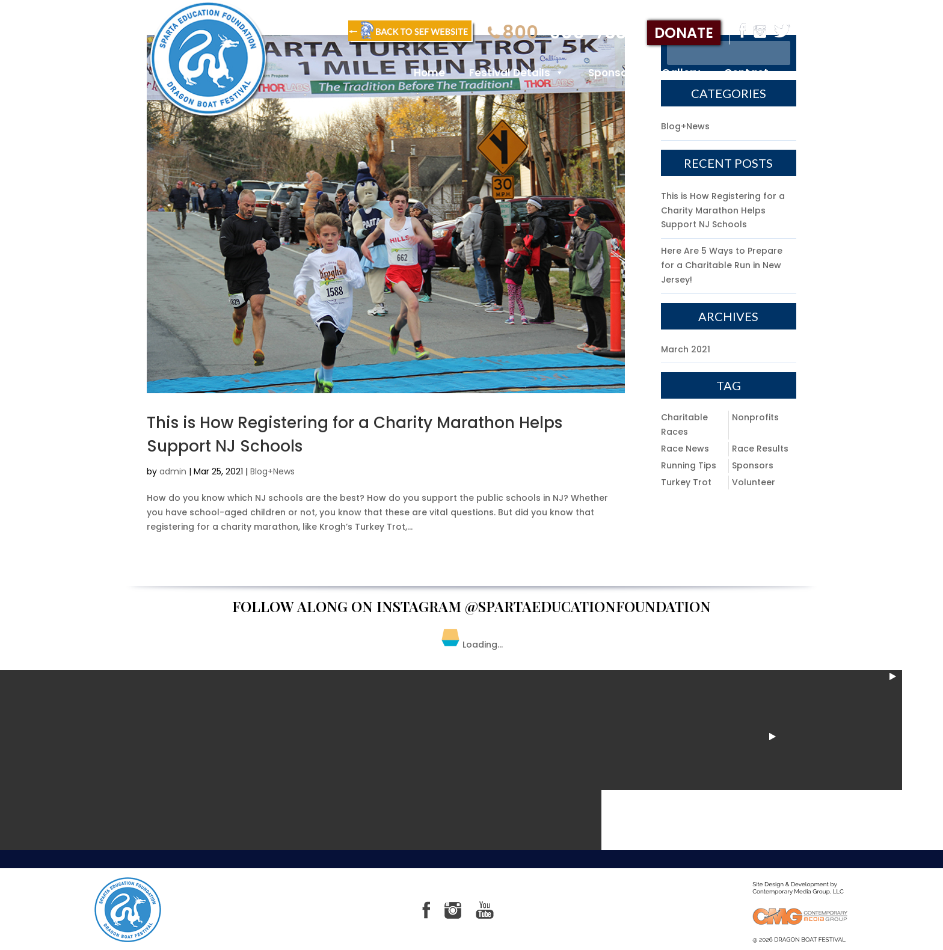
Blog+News (272, 471)
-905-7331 (560, 33)
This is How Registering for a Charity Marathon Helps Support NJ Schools (723, 210)
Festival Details (516, 73)
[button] (557, 73)
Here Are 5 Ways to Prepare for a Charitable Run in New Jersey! (721, 265)
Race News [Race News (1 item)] (685, 449)
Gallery (681, 73)
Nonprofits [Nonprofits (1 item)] (755, 417)
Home (429, 73)
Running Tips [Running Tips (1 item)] (688, 465)
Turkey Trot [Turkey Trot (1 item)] (686, 482)
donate (683, 33)
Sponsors (612, 73)
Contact (746, 73)
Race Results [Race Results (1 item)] (760, 449)
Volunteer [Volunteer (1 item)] (753, 482)
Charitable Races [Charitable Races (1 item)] (684, 424)
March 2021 (685, 349)
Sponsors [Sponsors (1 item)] (752, 465)
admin (172, 471)
